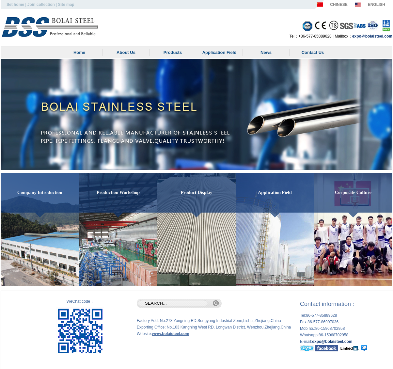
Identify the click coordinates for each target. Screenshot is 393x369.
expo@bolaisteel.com (372, 36)
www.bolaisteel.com (170, 333)
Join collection (41, 4)
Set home (15, 4)
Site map (66, 4)
